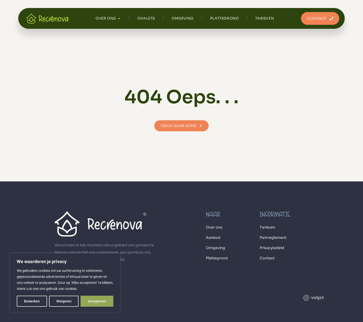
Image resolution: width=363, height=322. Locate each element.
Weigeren (64, 301)
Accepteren (97, 301)
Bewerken (32, 301)
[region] (65, 282)
